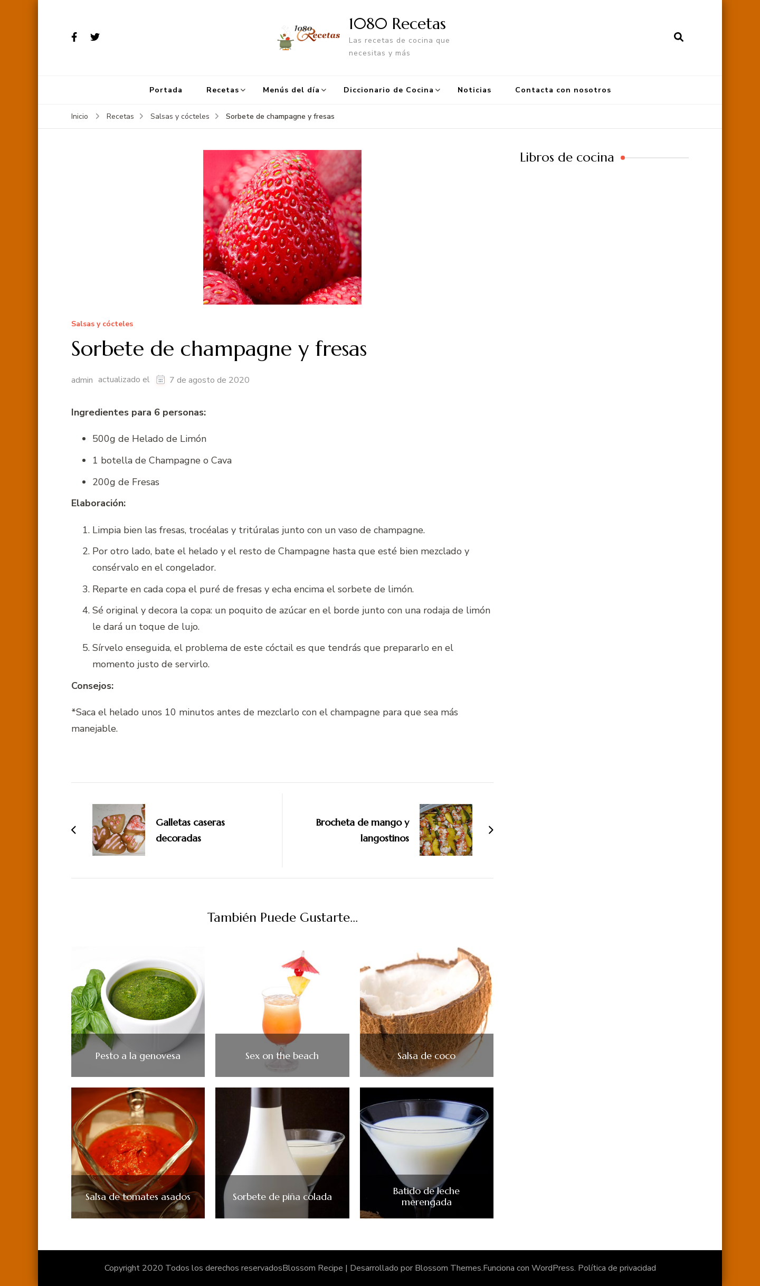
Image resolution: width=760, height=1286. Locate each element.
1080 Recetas (397, 23)
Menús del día (291, 90)
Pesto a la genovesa (138, 1056)
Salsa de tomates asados (138, 1197)
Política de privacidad (617, 1268)
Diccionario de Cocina (389, 90)
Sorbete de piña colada (282, 1197)
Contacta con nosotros (563, 90)
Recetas (222, 90)
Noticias (474, 90)
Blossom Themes (448, 1268)
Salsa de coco (426, 1056)
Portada (166, 90)
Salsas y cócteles (102, 324)
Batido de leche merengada (426, 1196)
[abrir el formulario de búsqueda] (679, 37)
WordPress (552, 1268)
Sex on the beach (282, 1056)
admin (82, 380)
